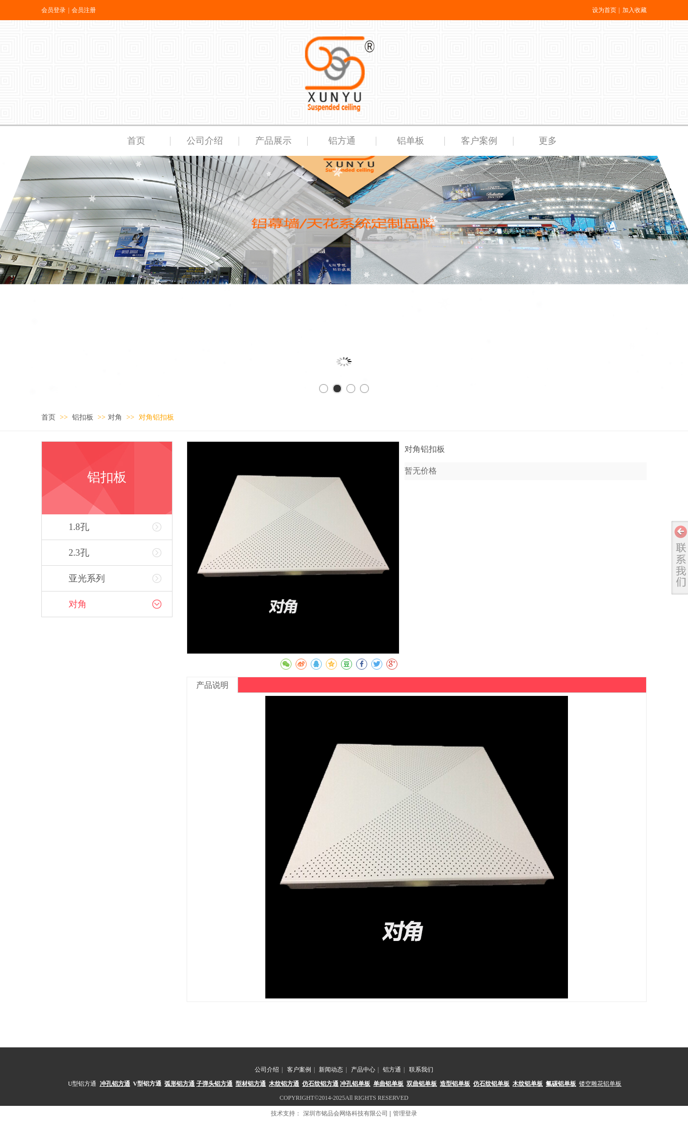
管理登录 (405, 1113)
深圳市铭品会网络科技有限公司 (345, 1113)
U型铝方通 (82, 1083)
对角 (115, 417)
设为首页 (604, 10)
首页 (48, 417)
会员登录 (53, 10)
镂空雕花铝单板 (600, 1083)
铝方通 (392, 1069)
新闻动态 (331, 1069)
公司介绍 (267, 1069)
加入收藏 (634, 10)
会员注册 (84, 10)
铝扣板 (83, 417)
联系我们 (421, 1069)
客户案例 (299, 1069)
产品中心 (363, 1069)
